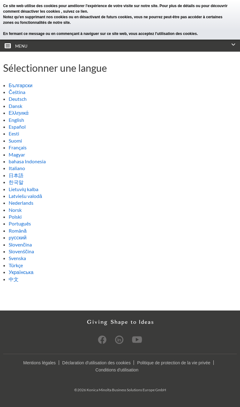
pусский (18, 237)
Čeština (17, 92)
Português (20, 223)
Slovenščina (21, 251)
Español (17, 127)
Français (18, 147)
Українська (21, 272)
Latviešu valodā (25, 196)
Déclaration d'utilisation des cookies (96, 362)
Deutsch (18, 99)
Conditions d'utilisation (117, 369)
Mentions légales (39, 362)
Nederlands (21, 203)
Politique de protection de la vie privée (173, 362)
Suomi (15, 141)
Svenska (17, 258)
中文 (14, 279)
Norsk (15, 210)
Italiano (17, 168)
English (16, 120)
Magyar (17, 154)
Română (18, 230)
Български (20, 85)
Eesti (14, 133)
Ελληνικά (18, 113)
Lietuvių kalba (23, 189)
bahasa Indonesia (27, 161)
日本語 (16, 175)
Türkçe (16, 265)
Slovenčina (20, 244)
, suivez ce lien (74, 11)
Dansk (15, 106)
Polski (15, 217)
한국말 (16, 182)
